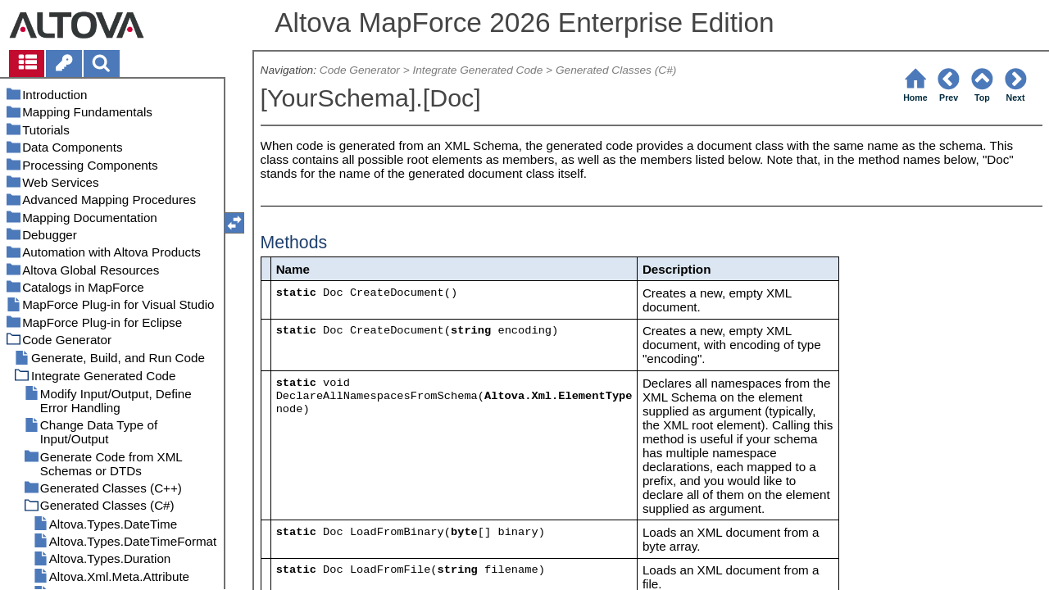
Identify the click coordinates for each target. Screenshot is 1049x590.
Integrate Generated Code (477, 70)
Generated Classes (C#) (616, 70)
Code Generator (360, 70)
